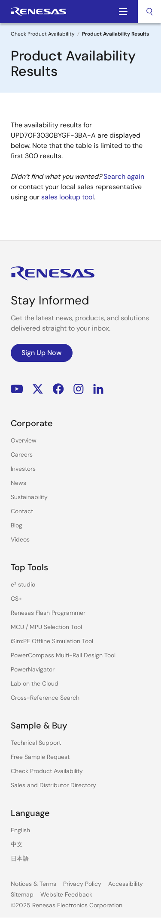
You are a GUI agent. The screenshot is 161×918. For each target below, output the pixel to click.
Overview (23, 440)
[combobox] (149, 11)
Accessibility (125, 884)
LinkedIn (98, 389)
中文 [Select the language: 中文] (17, 844)
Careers (22, 454)
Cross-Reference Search (45, 697)
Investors (23, 469)
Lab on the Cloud (34, 683)
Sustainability (29, 497)
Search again (123, 176)
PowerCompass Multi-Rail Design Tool (63, 655)
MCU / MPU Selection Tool (46, 627)
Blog (16, 525)
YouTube (17, 389)
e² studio (23, 584)
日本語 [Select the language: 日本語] (20, 858)
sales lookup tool (67, 197)
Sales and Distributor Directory (53, 785)
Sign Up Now (41, 352)
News (18, 483)
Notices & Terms (33, 884)
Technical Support (36, 742)
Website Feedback (66, 894)
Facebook (58, 389)
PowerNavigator (33, 669)
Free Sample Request (40, 757)
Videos (20, 539)
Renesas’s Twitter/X (38, 389)
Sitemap (22, 894)
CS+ (16, 598)
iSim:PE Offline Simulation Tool (52, 641)
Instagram (78, 389)
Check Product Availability (43, 33)
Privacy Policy (82, 884)
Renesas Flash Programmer (48, 613)
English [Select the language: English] (20, 830)
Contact (22, 511)
